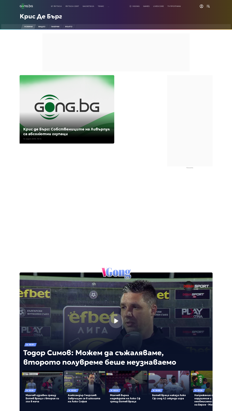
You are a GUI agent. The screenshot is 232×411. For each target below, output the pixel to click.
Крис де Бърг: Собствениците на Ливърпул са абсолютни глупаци (66, 131)
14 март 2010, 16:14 (32, 139)
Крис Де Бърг (41, 16)
